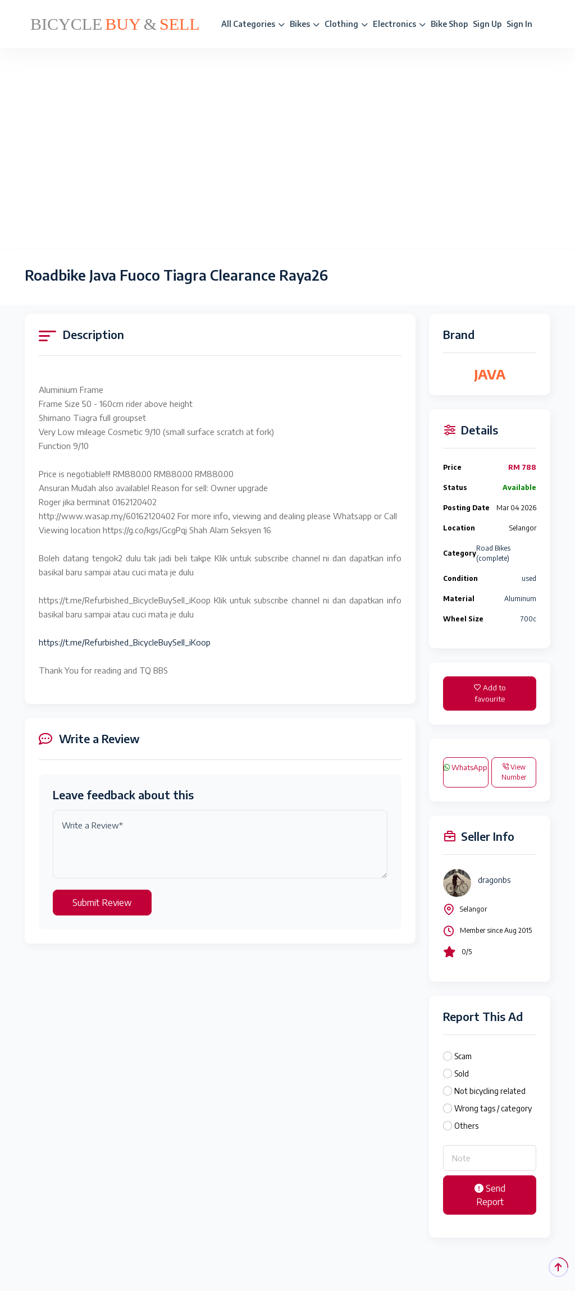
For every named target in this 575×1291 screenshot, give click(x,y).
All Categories (253, 24)
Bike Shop (449, 24)
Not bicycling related (490, 1091)
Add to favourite (490, 693)
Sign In (519, 24)
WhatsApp (465, 767)
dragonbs (494, 880)
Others (466, 1125)
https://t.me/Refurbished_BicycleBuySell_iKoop (125, 642)
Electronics (399, 24)
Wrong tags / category (493, 1108)
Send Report (489, 1195)
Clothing (346, 24)
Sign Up (487, 24)
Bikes (305, 24)
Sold (461, 1073)
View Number (513, 772)
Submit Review (102, 902)
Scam (463, 1056)
